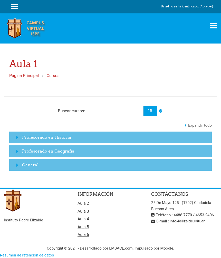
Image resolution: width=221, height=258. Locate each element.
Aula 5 (83, 226)
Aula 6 (83, 234)
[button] (160, 111)
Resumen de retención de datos (27, 255)
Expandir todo (200, 125)
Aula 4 (83, 219)
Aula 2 (83, 203)
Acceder (206, 6)
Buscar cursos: (72, 111)
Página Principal (24, 75)
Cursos (53, 75)
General (30, 164)
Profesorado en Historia (46, 137)
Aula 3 (83, 211)
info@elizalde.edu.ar (187, 221)
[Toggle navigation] (213, 25)
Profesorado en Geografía (48, 151)
